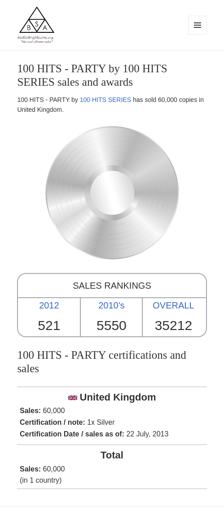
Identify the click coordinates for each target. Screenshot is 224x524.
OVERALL (173, 305)
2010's (111, 305)
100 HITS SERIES (105, 99)
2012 (49, 305)
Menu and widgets (198, 34)
